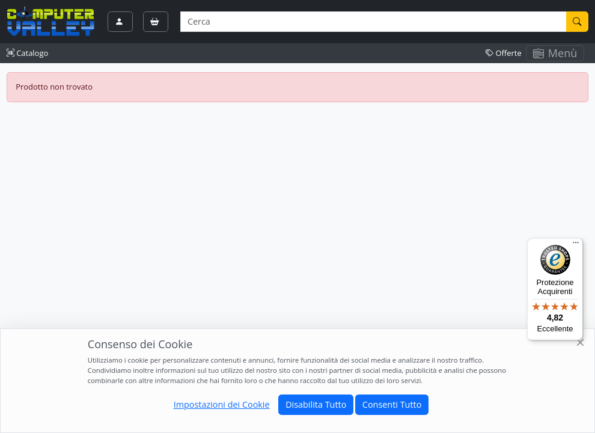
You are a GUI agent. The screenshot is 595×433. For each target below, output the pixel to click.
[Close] (581, 343)
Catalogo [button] (27, 53)
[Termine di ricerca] (373, 21)
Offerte (504, 53)
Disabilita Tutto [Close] (315, 404)
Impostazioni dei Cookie (222, 404)
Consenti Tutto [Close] (391, 404)
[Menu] (576, 245)
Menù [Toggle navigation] (555, 53)
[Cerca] (577, 21)
